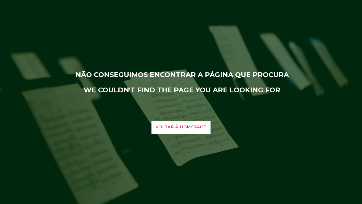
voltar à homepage (181, 127)
